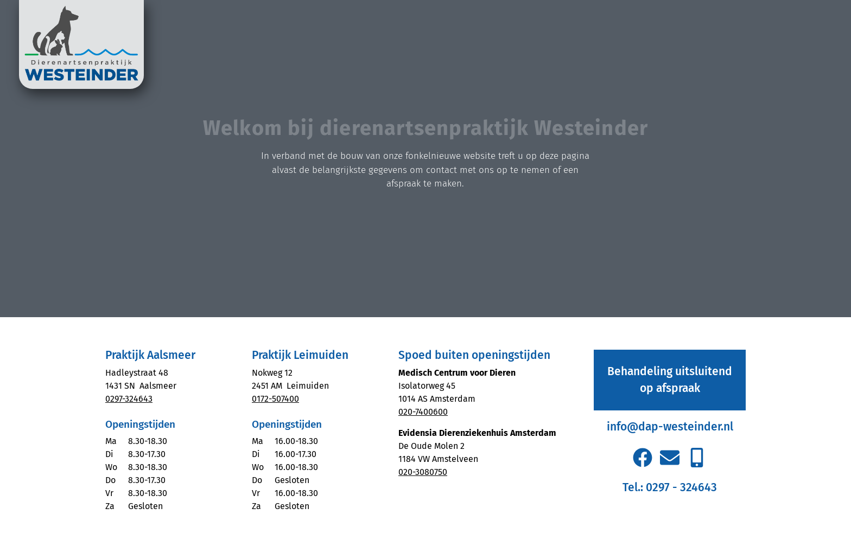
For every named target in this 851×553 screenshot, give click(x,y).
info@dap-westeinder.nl (670, 427)
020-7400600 (423, 412)
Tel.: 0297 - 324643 (670, 487)
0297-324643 (129, 399)
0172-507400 (275, 399)
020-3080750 (422, 472)
